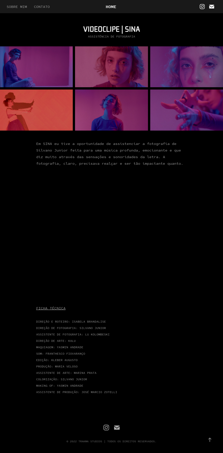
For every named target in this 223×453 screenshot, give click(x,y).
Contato (42, 6)
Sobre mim (17, 6)
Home (111, 6)
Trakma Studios (90, 441)
